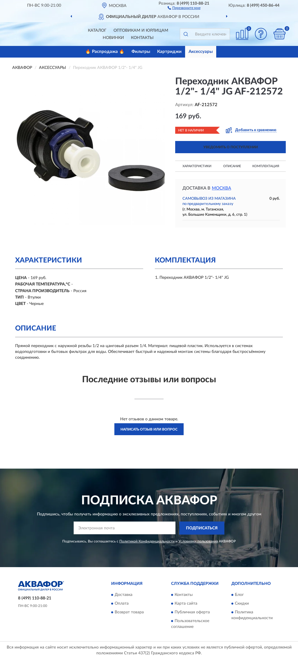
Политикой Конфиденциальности (147, 541)
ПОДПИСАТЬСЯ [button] (202, 528)
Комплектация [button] (265, 166)
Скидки (242, 604)
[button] (184, 7)
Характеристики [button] (196, 166)
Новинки (113, 38)
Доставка (123, 595)
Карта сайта (186, 604)
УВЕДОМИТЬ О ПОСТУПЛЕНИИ (230, 147)
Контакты (142, 38)
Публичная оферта (192, 612)
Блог (239, 595)
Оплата (122, 604)
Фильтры (141, 51)
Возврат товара (129, 612)
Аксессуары (201, 51)
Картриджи (169, 51)
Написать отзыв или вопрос (149, 429)
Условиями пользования (198, 541)
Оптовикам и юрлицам (140, 30)
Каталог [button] (97, 30)
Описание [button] (232, 166)
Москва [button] (221, 188)
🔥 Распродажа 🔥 (105, 51)
